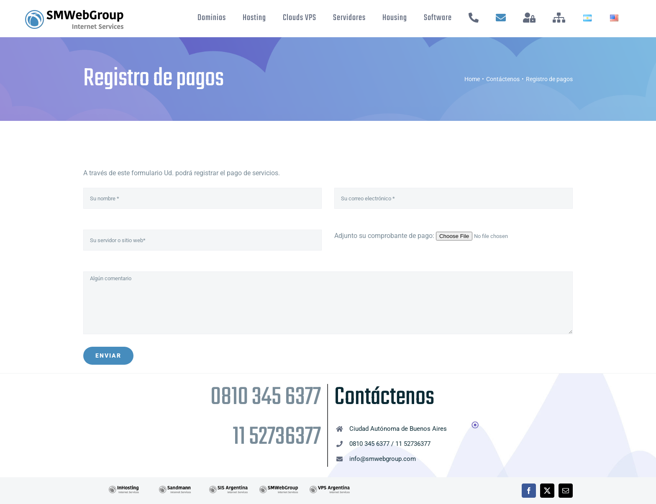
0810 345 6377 (265, 397)
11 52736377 (277, 437)
